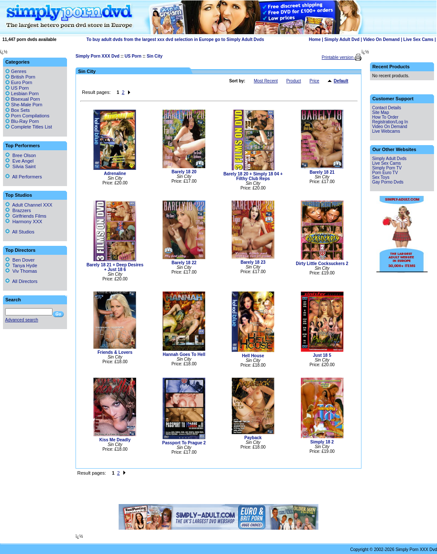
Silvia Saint (20, 166)
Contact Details (386, 107)
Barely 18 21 (321, 172)
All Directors (21, 281)
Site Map (380, 112)
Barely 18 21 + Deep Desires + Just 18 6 (115, 267)
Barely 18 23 (253, 262)
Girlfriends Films (26, 216)
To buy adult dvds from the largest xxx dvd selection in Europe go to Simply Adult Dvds (175, 39)
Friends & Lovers (115, 352)
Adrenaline (115, 173)
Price (314, 81)
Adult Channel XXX (28, 204)
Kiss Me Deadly (115, 439)
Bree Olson (20, 155)
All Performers (23, 176)
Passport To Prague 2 (184, 442)
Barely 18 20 (184, 171)
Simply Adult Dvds (389, 158)
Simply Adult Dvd (341, 39)
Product (293, 81)
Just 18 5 (322, 355)
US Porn (133, 56)
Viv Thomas (21, 271)
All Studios (19, 231)
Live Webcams (386, 131)
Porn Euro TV (385, 172)
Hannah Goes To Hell (184, 354)
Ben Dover (20, 259)
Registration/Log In (390, 122)
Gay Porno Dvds (387, 182)
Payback (253, 437)
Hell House (253, 355)
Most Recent (266, 81)
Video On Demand (381, 39)
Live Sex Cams (418, 39)
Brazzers (18, 210)
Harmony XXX (23, 221)
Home (315, 39)
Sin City (155, 56)
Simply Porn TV (387, 168)
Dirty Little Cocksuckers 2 (322, 263)
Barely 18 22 (184, 262)
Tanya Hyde (21, 265)
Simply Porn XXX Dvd (97, 56)
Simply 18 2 (322, 442)
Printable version (338, 57)
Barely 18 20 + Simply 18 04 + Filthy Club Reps (253, 176)
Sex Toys (380, 177)
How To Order (385, 117)
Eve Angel (19, 160)
